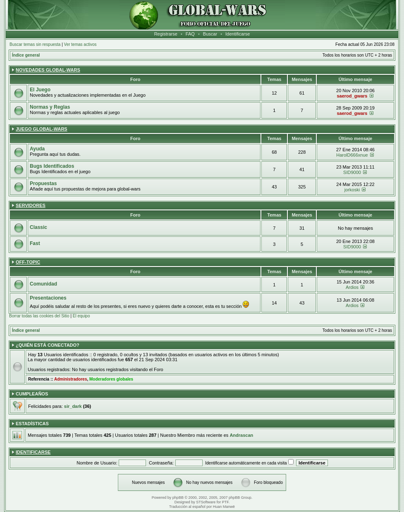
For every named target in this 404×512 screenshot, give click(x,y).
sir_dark (73, 406)
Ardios (352, 287)
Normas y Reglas (50, 107)
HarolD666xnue (352, 154)
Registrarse (165, 33)
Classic (38, 227)
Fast (35, 243)
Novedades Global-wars (48, 69)
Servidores (30, 205)
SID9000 (352, 172)
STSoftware (205, 502)
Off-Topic (28, 262)
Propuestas (43, 183)
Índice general (26, 55)
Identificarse (237, 33)
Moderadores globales (111, 379)
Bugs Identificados (52, 166)
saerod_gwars (352, 95)
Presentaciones (48, 298)
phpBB (178, 497)
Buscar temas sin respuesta (35, 44)
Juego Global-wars (41, 128)
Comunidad (43, 284)
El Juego (40, 90)
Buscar (210, 33)
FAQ (190, 33)
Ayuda (37, 149)
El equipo (81, 316)
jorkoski (352, 189)
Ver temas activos (80, 44)
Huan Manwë (224, 507)
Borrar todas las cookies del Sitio (39, 316)
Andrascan (241, 435)
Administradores (70, 379)
